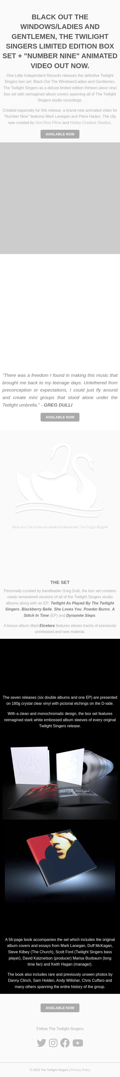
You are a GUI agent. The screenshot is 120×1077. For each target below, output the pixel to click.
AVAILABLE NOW (60, 134)
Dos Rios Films (48, 123)
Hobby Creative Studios (90, 123)
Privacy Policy (80, 1070)
